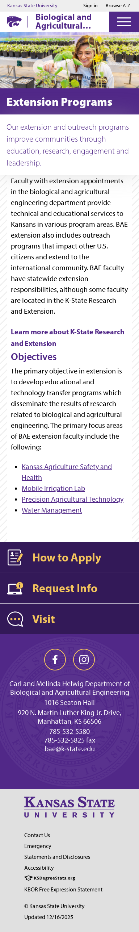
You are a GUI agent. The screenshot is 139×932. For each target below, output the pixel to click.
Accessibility (39, 867)
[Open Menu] (124, 22)
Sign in (90, 6)
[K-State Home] (14, 21)
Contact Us (37, 835)
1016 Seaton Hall (69, 702)
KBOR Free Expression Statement (63, 889)
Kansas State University (32, 6)
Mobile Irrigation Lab (53, 488)
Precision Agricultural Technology (72, 499)
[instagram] (84, 659)
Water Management (52, 510)
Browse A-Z (118, 6)
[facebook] (55, 659)
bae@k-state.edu (70, 748)
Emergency (37, 846)
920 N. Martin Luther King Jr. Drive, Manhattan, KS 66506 (69, 717)
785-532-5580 (69, 731)
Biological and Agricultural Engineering (63, 21)
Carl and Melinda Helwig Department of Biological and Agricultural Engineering (69, 688)
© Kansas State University (54, 906)
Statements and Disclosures (57, 856)
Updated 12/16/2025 (48, 917)
